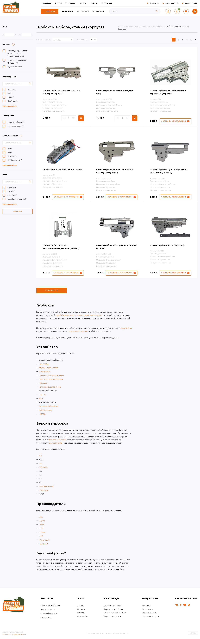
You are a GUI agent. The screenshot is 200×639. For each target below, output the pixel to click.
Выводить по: (83, 39)
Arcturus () (12, 90)
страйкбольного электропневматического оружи (79, 315)
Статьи (58, 3)
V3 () (10, 152)
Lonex (42, 532)
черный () (12, 188)
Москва (152, 3)
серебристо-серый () (17, 199)
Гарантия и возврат (150, 616)
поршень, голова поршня (51, 379)
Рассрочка (70, 3)
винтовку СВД (55, 443)
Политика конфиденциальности (14, 634)
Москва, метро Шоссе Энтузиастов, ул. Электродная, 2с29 (17, 53)
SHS (41, 536)
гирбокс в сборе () (16, 126)
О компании (46, 3)
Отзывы (82, 3)
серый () (11, 191)
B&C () (10, 93)
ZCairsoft (44, 544)
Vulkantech (44, 540)
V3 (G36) (43, 467)
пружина (43, 383)
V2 (40, 456)
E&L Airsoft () (13, 101)
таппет (43, 395)
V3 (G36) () (12, 156)
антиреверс (44, 372)
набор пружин (45, 410)
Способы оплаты (149, 613)
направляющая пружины (50, 387)
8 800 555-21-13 (48, 609)
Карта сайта (82, 616)
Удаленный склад (15, 67)
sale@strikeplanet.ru (49, 613)
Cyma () (11, 97)
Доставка (83, 11)
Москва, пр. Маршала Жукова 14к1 (17, 61)
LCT (41, 528)
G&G (42, 524)
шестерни (44, 364)
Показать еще (51, 290)
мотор (43, 414)
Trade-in (93, 3)
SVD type (44, 490)
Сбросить (17, 211)
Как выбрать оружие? (113, 605)
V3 (40, 463)
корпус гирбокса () (16, 122)
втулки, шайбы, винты (49, 368)
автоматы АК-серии (57, 440)
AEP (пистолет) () (15, 160)
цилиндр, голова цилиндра (52, 375)
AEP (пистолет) (46, 486)
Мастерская (106, 3)
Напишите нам (191, 3)
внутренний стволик (78, 331)
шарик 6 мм (126, 328)
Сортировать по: (43, 39)
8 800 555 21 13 (171, 3)
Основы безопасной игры (115, 613)
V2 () (10, 149)
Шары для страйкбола (113, 609)
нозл (41, 398)
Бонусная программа (112, 616)
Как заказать (147, 609)
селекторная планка (48, 406)
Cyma (42, 521)
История (80, 613)
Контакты (98, 11)
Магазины (67, 11)
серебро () (12, 195)
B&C (41, 517)
